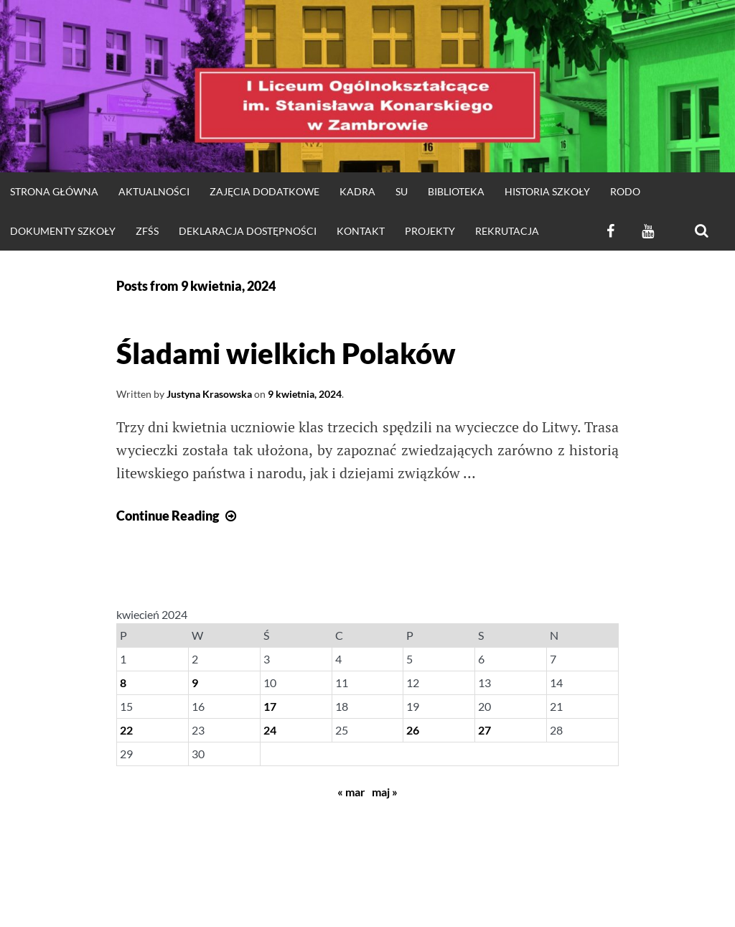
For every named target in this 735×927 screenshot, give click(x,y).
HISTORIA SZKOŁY (547, 191)
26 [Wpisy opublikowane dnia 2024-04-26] (412, 730)
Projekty (430, 231)
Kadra (357, 191)
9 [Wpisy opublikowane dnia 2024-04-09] (195, 682)
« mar (351, 791)
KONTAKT (361, 231)
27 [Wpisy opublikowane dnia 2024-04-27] (484, 730)
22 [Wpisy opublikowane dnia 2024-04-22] (126, 730)
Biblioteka (456, 191)
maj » (385, 791)
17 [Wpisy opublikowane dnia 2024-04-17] (269, 706)
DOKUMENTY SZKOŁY (63, 231)
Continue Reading (178, 515)
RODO (625, 191)
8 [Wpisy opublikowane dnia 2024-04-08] (123, 682)
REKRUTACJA (507, 231)
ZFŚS (147, 231)
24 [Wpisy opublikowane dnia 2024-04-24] (269, 730)
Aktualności (153, 191)
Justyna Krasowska (209, 394)
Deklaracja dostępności (248, 231)
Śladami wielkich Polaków (286, 353)
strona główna (54, 191)
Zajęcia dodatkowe (264, 191)
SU (401, 191)
